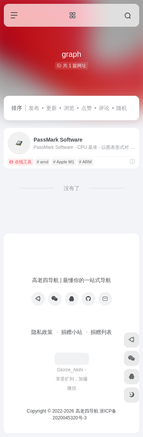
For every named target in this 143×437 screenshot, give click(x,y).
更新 (51, 108)
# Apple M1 (63, 162)
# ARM (85, 162)
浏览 (69, 108)
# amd (42, 162)
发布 (34, 108)
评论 (104, 108)
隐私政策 (42, 332)
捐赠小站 (71, 332)
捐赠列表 (101, 332)
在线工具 (20, 162)
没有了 (72, 188)
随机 (121, 108)
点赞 (86, 108)
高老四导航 (87, 411)
